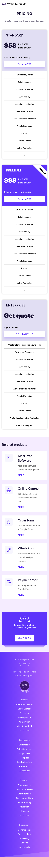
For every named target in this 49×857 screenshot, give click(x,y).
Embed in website (24, 749)
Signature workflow (24, 798)
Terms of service (28, 672)
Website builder (17, 4)
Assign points (24, 753)
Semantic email (24, 830)
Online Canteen (24, 709)
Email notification (24, 762)
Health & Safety (24, 802)
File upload (24, 758)
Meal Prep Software (24, 704)
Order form (24, 713)
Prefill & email (24, 766)
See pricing (24, 638)
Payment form (24, 722)
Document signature (24, 789)
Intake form (24, 807)
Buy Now (24, 64)
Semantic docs (24, 834)
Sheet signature (24, 794)
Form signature (24, 785)
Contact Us (24, 334)
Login (24, 664)
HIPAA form (24, 811)
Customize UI (24, 745)
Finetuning (24, 838)
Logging (24, 843)
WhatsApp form (24, 717)
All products (24, 730)
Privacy (16, 672)
